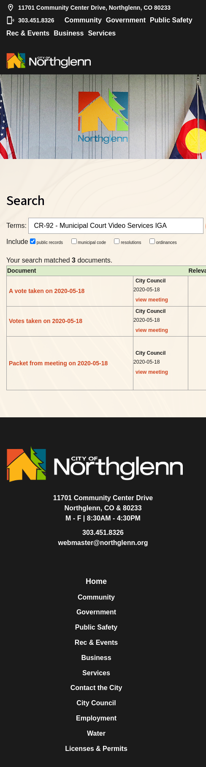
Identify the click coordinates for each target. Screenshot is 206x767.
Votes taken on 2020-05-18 (45, 321)
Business (69, 33)
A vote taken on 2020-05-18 (46, 291)
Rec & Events (27, 33)
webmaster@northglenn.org (103, 542)
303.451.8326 (30, 20)
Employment (96, 718)
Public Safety (171, 20)
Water (96, 733)
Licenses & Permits (96, 748)
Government (126, 20)
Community (83, 20)
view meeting (152, 300)
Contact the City (96, 687)
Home (96, 581)
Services (102, 33)
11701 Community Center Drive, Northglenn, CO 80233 (88, 7)
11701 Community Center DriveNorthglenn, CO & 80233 (103, 503)
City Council (96, 703)
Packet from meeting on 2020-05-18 (58, 363)
